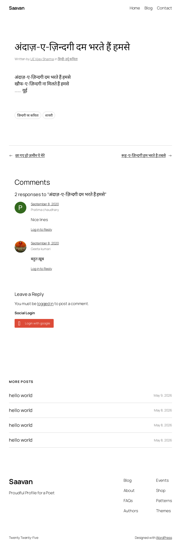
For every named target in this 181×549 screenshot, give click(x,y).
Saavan (16, 8)
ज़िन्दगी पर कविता (28, 115)
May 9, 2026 (163, 395)
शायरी (49, 115)
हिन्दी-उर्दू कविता (68, 59)
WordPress (164, 537)
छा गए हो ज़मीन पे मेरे (30, 155)
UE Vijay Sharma (42, 59)
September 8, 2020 (45, 204)
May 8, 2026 (163, 410)
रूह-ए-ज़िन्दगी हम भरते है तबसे (143, 155)
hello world (20, 395)
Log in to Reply (41, 229)
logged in (45, 303)
